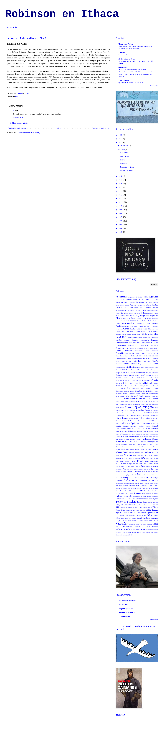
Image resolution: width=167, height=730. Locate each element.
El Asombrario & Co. (126, 59)
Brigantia (133, 321)
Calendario (130, 323)
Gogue (127, 380)
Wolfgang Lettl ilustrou (129, 532)
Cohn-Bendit (154, 337)
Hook (156, 391)
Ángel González (129, 302)
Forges (118, 373)
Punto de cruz (153, 480)
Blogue (119, 318)
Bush (154, 321)
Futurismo (155, 372)
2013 (121, 195)
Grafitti (141, 380)
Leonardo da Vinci (147, 415)
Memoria (120, 441)
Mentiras (127, 442)
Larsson (145, 413)
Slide (118, 507)
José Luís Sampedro (152, 404)
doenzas (155, 353)
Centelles (130, 331)
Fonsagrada (154, 370)
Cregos (118, 348)
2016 (121, 184)
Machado (155, 421)
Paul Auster (134, 471)
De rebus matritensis (126, 613)
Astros (136, 308)
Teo (121, 513)
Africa (146, 297)
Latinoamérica (153, 413)
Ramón (156, 483)
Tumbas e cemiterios (150, 518)
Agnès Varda (120, 300)
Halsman (128, 386)
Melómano (147, 439)
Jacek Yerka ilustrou (151, 401)
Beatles (131, 313)
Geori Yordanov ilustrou (129, 378)
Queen (118, 483)
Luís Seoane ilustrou (141, 421)
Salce (130, 496)
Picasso (118, 475)
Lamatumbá (125, 413)
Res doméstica (141, 485)
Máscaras (123, 163)
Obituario (140, 461)
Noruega (137, 458)
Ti (157, 512)
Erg (139, 361)
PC (152, 471)
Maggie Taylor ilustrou (150, 423)
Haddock (148, 383)
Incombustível (120, 396)
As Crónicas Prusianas (127, 601)
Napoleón (131, 452)
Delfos (147, 351)
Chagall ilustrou (140, 331)
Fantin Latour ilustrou (147, 367)
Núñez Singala (124, 461)
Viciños (155, 527)
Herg (17, 96)
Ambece (149, 299)
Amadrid (141, 300)
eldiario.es (122, 67)
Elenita (118, 361)
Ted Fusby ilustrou (139, 510)
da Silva (146, 348)
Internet (126, 399)
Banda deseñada (147, 310)
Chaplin (149, 331)
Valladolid (132, 524)
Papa (124, 469)
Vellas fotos (119, 527)
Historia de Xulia (126, 171)
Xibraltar (118, 535)
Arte (118, 307)
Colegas (126, 340)
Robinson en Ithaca (62, 14)
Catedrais (133, 329)
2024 (121, 139)
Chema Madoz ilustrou (134, 334)
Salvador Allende (146, 496)
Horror (125, 393)
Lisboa (141, 418)
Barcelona (124, 313)
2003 (121, 232)
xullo (123, 149)
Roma (141, 491)
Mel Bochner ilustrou (133, 439)
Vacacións (122, 523)
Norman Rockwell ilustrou (125, 458)
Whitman (118, 532)
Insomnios (119, 399)
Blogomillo (144, 316)
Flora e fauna (141, 370)
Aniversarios (141, 302)
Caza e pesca (142, 329)
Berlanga (155, 313)
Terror (138, 513)
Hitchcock (119, 391)
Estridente (134, 364)
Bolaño (139, 318)
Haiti (117, 386)
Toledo (156, 515)
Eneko (135, 361)
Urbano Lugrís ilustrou (146, 520)
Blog (137, 316)
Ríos (156, 485)
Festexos (134, 370)
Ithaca (140, 401)
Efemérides (146, 358)
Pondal (152, 475)
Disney (150, 353)
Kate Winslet (125, 410)
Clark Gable (130, 337)
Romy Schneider (149, 491)
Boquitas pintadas (125, 609)
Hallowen (122, 386)
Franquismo (140, 373)
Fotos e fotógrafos (128, 373)
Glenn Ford (154, 378)
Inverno (142, 399)
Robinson (127, 488)
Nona (156, 455)
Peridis (155, 471)
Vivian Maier (150, 529)
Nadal (125, 452)
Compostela (145, 340)
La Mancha (154, 410)
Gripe (125, 383)
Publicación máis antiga (100, 128)
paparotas (130, 469)
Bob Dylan (126, 318)
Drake (117, 356)
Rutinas (119, 496)
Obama (132, 461)
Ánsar (127, 305)
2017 (121, 180)
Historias (155, 388)
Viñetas (129, 529)
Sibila (127, 505)
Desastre (155, 351)
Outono (139, 464)
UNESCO (135, 520)
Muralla (148, 449)
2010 (121, 206)
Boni (144, 318)
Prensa (149, 477)
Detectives (128, 353)
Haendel (155, 383)
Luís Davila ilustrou (128, 421)
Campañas (125, 326)
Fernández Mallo (121, 370)
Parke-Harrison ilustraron (142, 469)
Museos (155, 449)
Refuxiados (132, 485)
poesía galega (125, 475)
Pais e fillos (140, 466)
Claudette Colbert (139, 337)
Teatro (123, 510)
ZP (132, 535)
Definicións (138, 351)
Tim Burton (120, 515)
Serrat (145, 502)
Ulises (129, 520)
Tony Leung (132, 518)
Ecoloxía (134, 356)
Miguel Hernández (121, 444)
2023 (121, 142)
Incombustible (153, 393)
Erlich (144, 361)
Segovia (155, 499)
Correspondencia (143, 345)
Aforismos (139, 297)
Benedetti (149, 313)
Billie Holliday (120, 315)
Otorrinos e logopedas (127, 464)
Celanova (151, 329)
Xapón (156, 532)
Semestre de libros (127, 167)
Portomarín (119, 478)
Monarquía (144, 447)
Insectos (155, 396)
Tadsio (118, 510)
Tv (123, 521)
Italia (135, 401)
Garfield (125, 375)
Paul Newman (143, 471)
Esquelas (119, 364)
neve (134, 455)
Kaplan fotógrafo (143, 407)
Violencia (136, 529)
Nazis (156, 452)
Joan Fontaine (120, 404)
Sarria (150, 498)
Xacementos (149, 532)
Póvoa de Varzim (135, 478)
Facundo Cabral (120, 367)
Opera (117, 464)
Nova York (149, 458)
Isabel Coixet (120, 401)
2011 (121, 202)
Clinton (147, 337)
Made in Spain (129, 423)
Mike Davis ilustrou (135, 444)
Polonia (146, 475)
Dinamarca (144, 353)
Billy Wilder (130, 315)
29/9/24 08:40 (18, 118)
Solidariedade (130, 507)
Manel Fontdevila (152, 429)
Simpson (155, 505)
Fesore (128, 370)
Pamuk (155, 466)
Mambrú (155, 426)
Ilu (147, 393)
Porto (156, 475)
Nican (146, 455)
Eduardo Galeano (121, 358)
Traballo (139, 518)
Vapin (155, 524)
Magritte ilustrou (122, 426)
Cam (143, 323)
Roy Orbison (120, 493)
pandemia (119, 469)
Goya (130, 380)
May (150, 436)
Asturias (142, 308)
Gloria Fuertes (120, 380)
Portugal (126, 478)
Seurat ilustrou (153, 502)
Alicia (135, 300)
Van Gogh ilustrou (146, 524)
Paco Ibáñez (153, 464)
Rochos (149, 488)
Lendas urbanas (136, 415)
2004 (121, 228)
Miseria (124, 447)
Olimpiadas (154, 461)
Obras (147, 461)
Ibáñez (143, 393)
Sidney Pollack (138, 505)
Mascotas (124, 436)
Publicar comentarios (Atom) (29, 133)
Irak (147, 399)
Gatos (137, 375)
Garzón (131, 375)
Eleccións (155, 358)
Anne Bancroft (153, 302)
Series (139, 502)
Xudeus (123, 535)
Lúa (121, 421)
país (132, 466)
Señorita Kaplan (126, 501)
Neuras (128, 455)
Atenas (148, 308)
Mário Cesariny (137, 434)
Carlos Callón (142, 326)
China (118, 337)
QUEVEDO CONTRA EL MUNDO (131, 83)
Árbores (148, 305)
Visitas (142, 529)
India (127, 396)
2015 (121, 187)
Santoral (124, 499)
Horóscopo (119, 393)
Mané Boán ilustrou (140, 428)
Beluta (143, 313)
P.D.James (146, 464)
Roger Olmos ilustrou (131, 491)
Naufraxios (149, 452)
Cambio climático (152, 323)
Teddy (148, 510)
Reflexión (124, 153)
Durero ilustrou (125, 356)
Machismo (119, 423)
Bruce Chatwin (142, 321)
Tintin (144, 515)
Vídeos (119, 529)
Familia (130, 366)
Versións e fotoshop (145, 527)
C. (157, 321)
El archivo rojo (124, 616)
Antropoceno (141, 305)
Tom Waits (124, 518)
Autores (119, 310)
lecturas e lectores (126, 415)
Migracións (154, 442)
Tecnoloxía (129, 510)
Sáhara (126, 496)
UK (126, 520)
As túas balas (123, 605)
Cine (123, 337)
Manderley (120, 429)
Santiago (118, 498)
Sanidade (155, 496)
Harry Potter (135, 386)
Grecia (155, 380)
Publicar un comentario (19, 123)
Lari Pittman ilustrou (136, 413)
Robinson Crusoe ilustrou (139, 488)
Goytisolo (135, 380)
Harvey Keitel (143, 386)
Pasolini (127, 471)
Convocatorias (121, 345)
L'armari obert (124, 80)
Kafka (122, 407)
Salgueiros (136, 496)
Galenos (119, 375)
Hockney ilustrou (129, 391)
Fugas (148, 372)
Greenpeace (119, 383)
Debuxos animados (124, 351)
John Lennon (128, 404)
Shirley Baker (120, 505)
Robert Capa (119, 488)
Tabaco (155, 507)
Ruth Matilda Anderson (150, 493)
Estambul (126, 364)
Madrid (139, 423)
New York (140, 455)
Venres (130, 527)
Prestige (155, 478)
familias (137, 367)
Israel (131, 401)
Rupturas (137, 493)
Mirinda (150, 444)
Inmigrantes (148, 396)
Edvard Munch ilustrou (134, 358)
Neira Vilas (119, 455)
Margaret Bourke (142, 431)
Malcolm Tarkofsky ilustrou (140, 426)
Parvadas (154, 469)
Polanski (133, 475)
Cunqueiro (140, 348)
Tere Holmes (129, 512)
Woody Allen (141, 532)
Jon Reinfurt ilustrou (139, 404)
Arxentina (124, 308)
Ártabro (155, 305)
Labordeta (119, 413)
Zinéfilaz (121, 53)
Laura (118, 415)
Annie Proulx (120, 305)
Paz (149, 471)
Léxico (155, 415)
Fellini (156, 367)
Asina (130, 308)
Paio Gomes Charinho (123, 466)
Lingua (125, 418)
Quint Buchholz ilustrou (127, 483)
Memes (155, 439)
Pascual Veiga (120, 471)
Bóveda (123, 321)
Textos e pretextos (148, 513)
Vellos (125, 527)
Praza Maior (124, 156)
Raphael (125, 485)
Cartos (126, 328)
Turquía (118, 521)
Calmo (138, 323)
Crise (124, 348)
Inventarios (134, 399)
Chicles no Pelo (147, 334)
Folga (149, 370)
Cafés (123, 323)
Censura (123, 331)
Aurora (155, 308)
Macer (150, 421)
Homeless (138, 391)
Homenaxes (148, 391)
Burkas (150, 321)
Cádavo (118, 323)
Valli (137, 524)
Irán (150, 399)
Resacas (151, 485)
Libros (122, 160)
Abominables (122, 297)
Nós (143, 458)
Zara (128, 534)
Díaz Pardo (136, 353)
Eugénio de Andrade (144, 364)
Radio (151, 483)
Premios (142, 478)
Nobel (151, 455)
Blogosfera (154, 316)
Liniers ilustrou (133, 418)
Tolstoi (118, 518)
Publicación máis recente (17, 128)
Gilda (138, 378)
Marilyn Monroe (121, 434)
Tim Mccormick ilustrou (133, 515)
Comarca (135, 340)
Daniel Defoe (154, 348)
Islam (126, 401)
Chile (156, 334)
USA (156, 521)
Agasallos (153, 297)
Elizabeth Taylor (126, 361)
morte (118, 449)
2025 (121, 135)
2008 (121, 213)
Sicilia (131, 505)
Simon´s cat (147, 505)
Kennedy (132, 410)
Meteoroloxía (145, 442)
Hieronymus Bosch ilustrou (141, 388)
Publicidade (142, 480)
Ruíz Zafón (129, 493)
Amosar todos (154, 85)
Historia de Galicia (125, 44)
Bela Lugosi (137, 313)
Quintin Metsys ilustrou (142, 483)
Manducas (128, 428)
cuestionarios (131, 348)
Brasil (127, 321)
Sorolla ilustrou (147, 507)
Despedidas (120, 353)
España (155, 361)
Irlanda (155, 399)
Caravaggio (133, 326)
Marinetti (130, 434)
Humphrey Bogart (134, 393)
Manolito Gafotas (121, 431)
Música (119, 452)
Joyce (117, 407)
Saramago (145, 498)
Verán (136, 527)
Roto (156, 491)
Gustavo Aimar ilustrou (136, 383)
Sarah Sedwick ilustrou (135, 498)
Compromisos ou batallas (128, 342)
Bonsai (149, 318)
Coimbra (119, 340)
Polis (140, 474)
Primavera (119, 480)
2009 (121, 210)
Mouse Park (125, 449)
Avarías (125, 310)
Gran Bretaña (147, 380)
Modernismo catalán (134, 447)
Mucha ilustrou (134, 449)
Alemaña (128, 300)
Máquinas (132, 431)
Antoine (133, 305)
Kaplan (128, 407)
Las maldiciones (124, 55)
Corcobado (130, 345)
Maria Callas (153, 431)
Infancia (140, 396)
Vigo (124, 529)
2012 (121, 199)
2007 (121, 217)
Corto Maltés (154, 345)
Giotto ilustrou (145, 378)
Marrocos (146, 434)
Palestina (149, 466)
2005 (121, 225)
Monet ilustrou (153, 447)
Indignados (133, 396)
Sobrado (122, 507)
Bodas (133, 318)
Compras (154, 340)
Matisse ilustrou (134, 436)
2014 (121, 191)
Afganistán (131, 297)
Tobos (150, 515)
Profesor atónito (131, 480)
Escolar (149, 361)
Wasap (156, 529)
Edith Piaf (155, 356)
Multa (143, 449)
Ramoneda (119, 485)
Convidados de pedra (149, 343)
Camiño (119, 326)
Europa (155, 364)
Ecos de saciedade (144, 356)
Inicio (59, 128)
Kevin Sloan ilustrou (143, 410)
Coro (135, 345)
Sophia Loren (138, 507)
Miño (144, 444)
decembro (124, 146)
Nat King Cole (139, 452)
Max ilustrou (144, 436)
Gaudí (142, 375)
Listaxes (148, 418)
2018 (121, 176)
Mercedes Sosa (134, 442)
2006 (121, 221)
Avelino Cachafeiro (135, 310)
